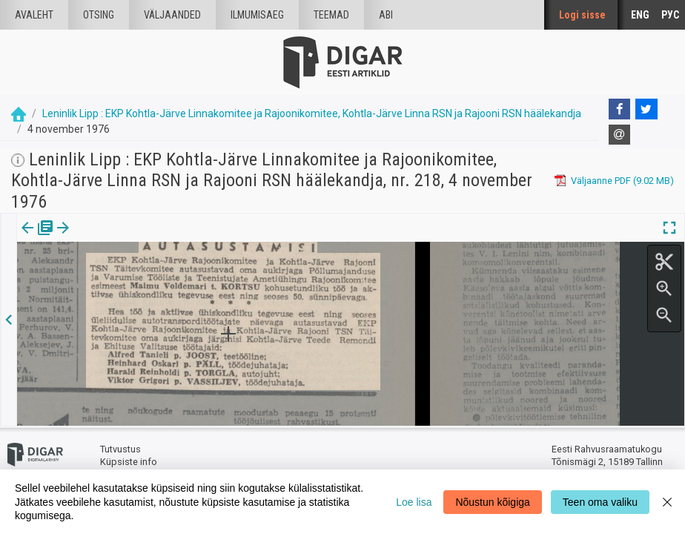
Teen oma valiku (600, 502)
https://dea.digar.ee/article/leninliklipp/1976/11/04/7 (128, 279)
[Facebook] (620, 109)
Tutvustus (120, 449)
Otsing (98, 15)
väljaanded (172, 15)
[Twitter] (646, 109)
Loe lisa (413, 502)
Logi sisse (582, 15)
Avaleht (34, 15)
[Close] (667, 501)
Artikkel (104, 238)
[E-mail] (620, 135)
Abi (386, 15)
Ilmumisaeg (257, 15)
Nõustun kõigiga (492, 502)
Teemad (331, 15)
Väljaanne (37, 238)
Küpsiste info (128, 461)
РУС (670, 15)
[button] (127, 238)
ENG (640, 15)
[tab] (37, 238)
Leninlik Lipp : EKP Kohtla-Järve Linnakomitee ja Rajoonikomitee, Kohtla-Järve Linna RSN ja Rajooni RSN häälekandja (311, 113)
